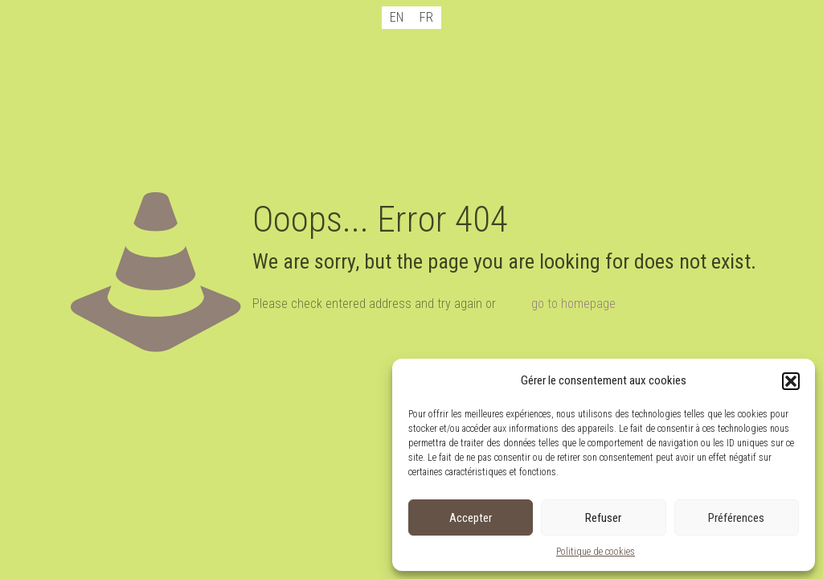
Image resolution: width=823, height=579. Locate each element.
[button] (791, 381)
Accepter (470, 518)
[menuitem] (397, 17)
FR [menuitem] (426, 17)
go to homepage (573, 303)
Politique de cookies (595, 551)
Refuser (603, 518)
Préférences (736, 518)
